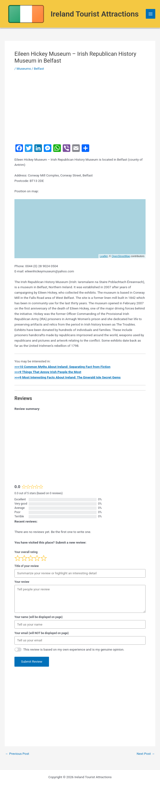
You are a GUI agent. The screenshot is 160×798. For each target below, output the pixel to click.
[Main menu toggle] (151, 14)
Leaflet (103, 256)
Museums (24, 68)
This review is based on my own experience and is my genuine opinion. (73, 649)
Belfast (39, 68)
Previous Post (17, 753)
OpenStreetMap (121, 256)
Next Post (146, 753)
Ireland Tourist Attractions (95, 13)
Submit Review (31, 661)
